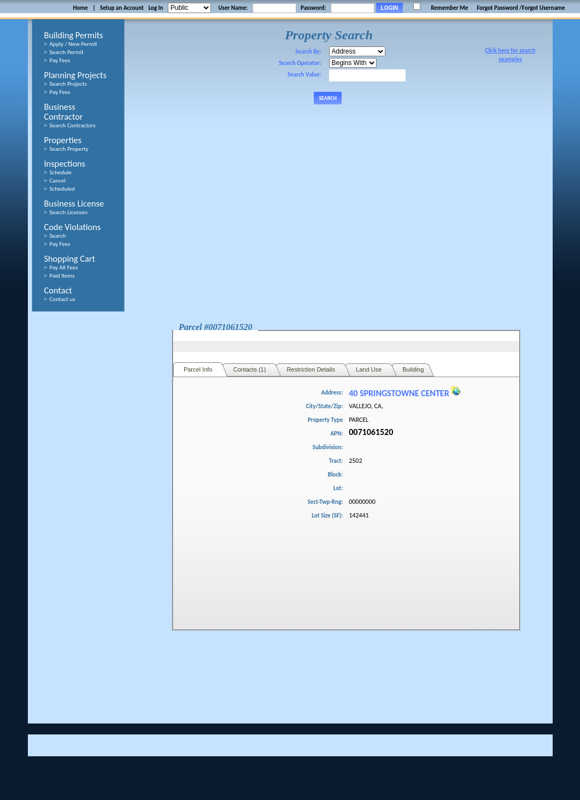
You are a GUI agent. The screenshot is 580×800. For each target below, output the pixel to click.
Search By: (308, 51)
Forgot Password (497, 7)
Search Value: (304, 74)
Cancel (58, 180)
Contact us (62, 299)
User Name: (233, 7)
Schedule (61, 172)
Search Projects (68, 83)
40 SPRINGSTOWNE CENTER (404, 393)
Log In (155, 7)
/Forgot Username (542, 7)
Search (58, 235)
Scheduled (62, 188)
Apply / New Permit (73, 44)
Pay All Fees (64, 267)
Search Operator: (300, 63)
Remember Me (449, 7)
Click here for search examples (510, 55)
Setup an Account (122, 7)
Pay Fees (60, 60)
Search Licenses (69, 212)
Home (80, 7)
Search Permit (67, 52)
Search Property (69, 148)
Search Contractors (73, 125)
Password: (313, 7)
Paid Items (62, 275)
